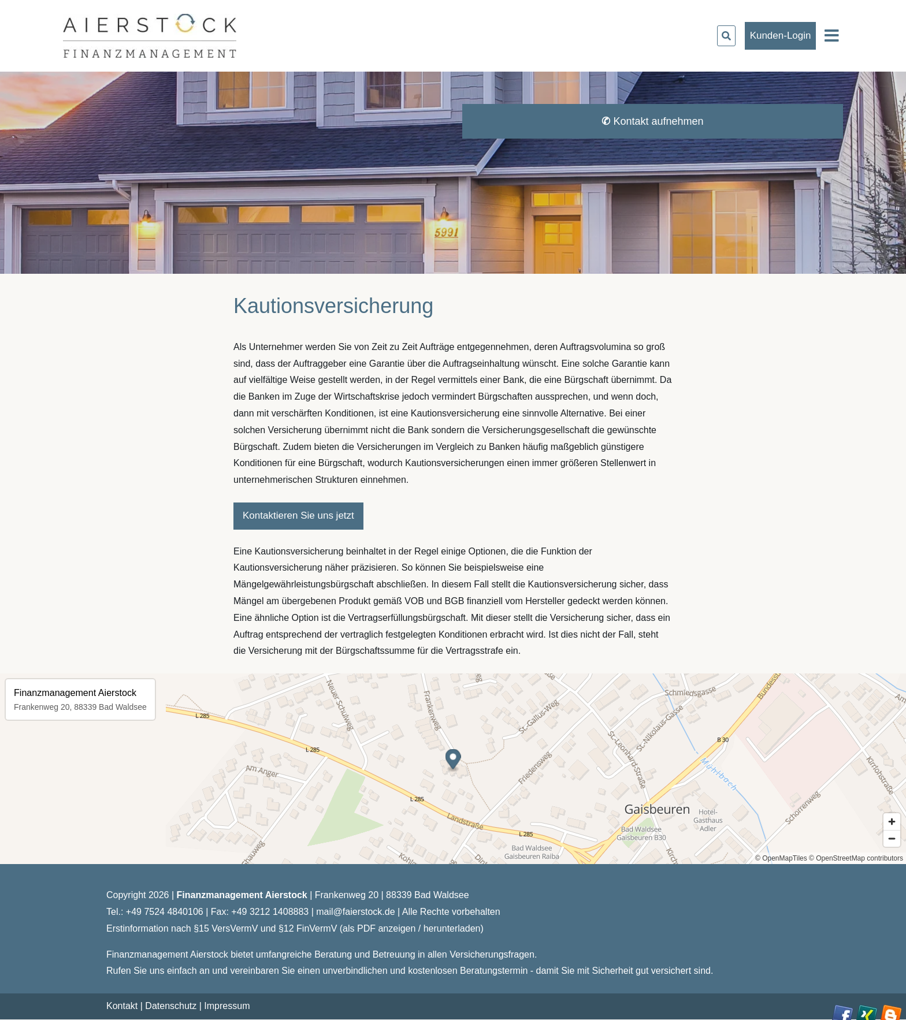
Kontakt (122, 1006)
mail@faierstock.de (355, 912)
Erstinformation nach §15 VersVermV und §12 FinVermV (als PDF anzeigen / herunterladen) (295, 928)
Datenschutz (170, 1006)
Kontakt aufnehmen (652, 121)
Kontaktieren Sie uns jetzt (298, 515)
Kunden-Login (780, 35)
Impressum (227, 1006)
